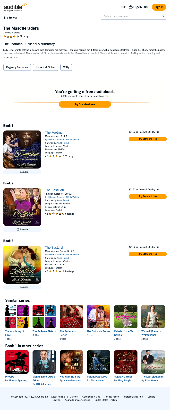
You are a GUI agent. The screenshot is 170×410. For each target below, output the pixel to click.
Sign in (158, 7)
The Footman (55, 133)
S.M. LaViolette (72, 139)
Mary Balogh (124, 380)
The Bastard (54, 248)
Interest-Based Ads (133, 396)
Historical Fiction (45, 67)
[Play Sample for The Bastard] (22, 287)
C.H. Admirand (43, 384)
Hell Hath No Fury (70, 376)
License (151, 396)
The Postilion (54, 190)
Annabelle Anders (72, 380)
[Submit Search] (163, 16)
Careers (74, 396)
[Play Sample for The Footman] (22, 172)
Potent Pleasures (97, 376)
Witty (66, 67)
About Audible (58, 396)
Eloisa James (97, 380)
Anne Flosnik (63, 143)
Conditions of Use (91, 396)
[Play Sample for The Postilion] (22, 229)
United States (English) (106, 400)
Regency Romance (17, 67)
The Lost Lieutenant (152, 376)
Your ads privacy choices (77, 400)
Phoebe (9, 376)
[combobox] (133, 16)
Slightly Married (123, 376)
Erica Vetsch (151, 380)
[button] (10, 57)
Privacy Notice (112, 396)
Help (123, 7)
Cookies (56, 400)
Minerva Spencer (56, 139)
